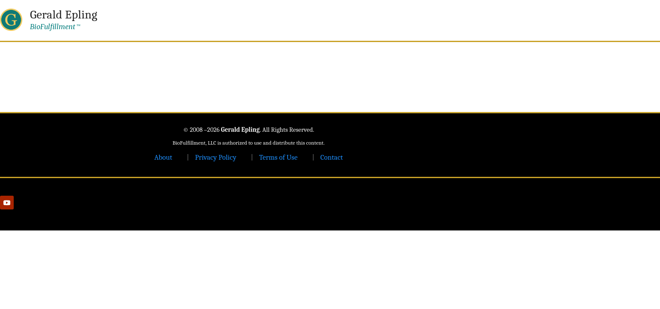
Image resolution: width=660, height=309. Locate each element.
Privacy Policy (215, 157)
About (163, 157)
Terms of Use (278, 157)
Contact (331, 157)
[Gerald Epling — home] (48, 20)
